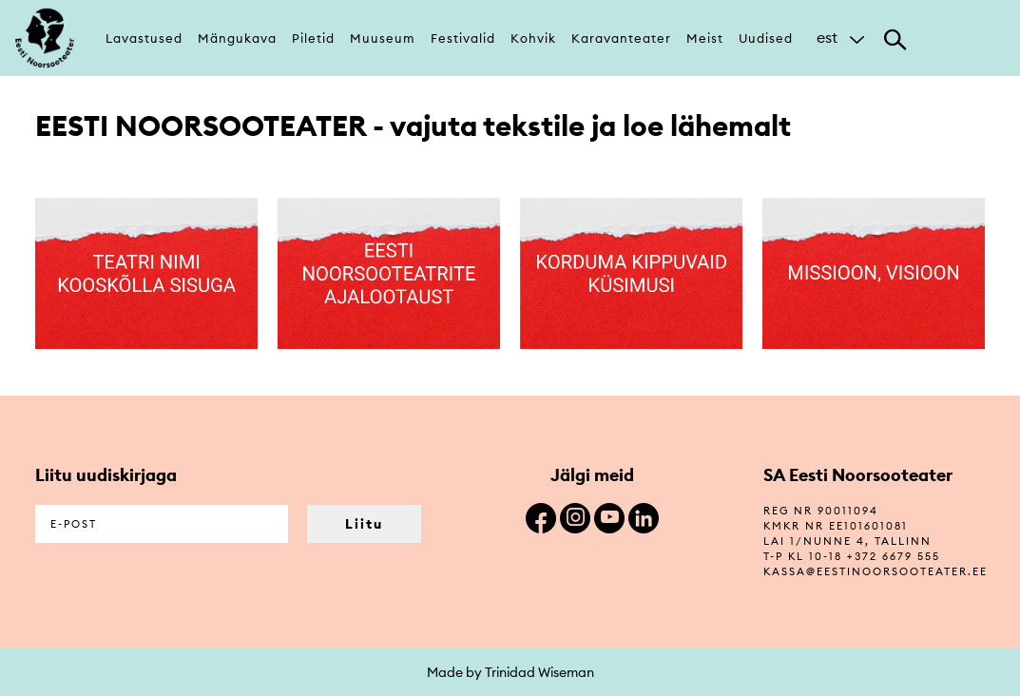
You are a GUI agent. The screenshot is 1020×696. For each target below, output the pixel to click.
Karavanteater (621, 38)
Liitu (364, 523)
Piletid (313, 38)
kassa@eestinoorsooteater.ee (875, 571)
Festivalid (463, 38)
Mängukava (237, 38)
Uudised (766, 38)
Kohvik (533, 38)
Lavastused (144, 38)
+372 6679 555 (893, 556)
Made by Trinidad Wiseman (510, 672)
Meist (704, 38)
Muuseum (382, 38)
